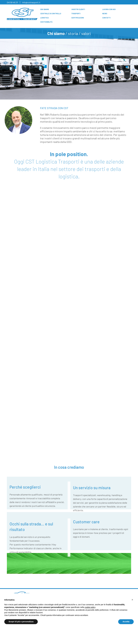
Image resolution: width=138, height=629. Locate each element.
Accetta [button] (126, 621)
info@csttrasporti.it (31, 2)
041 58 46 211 (12, 2)
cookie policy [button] (90, 607)
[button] (132, 600)
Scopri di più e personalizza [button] (21, 621)
